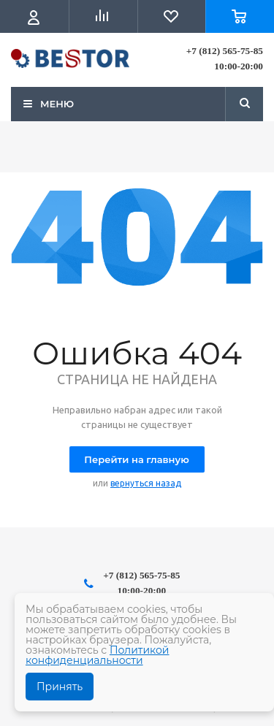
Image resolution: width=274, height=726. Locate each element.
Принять (60, 686)
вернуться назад (145, 483)
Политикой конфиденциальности (98, 655)
